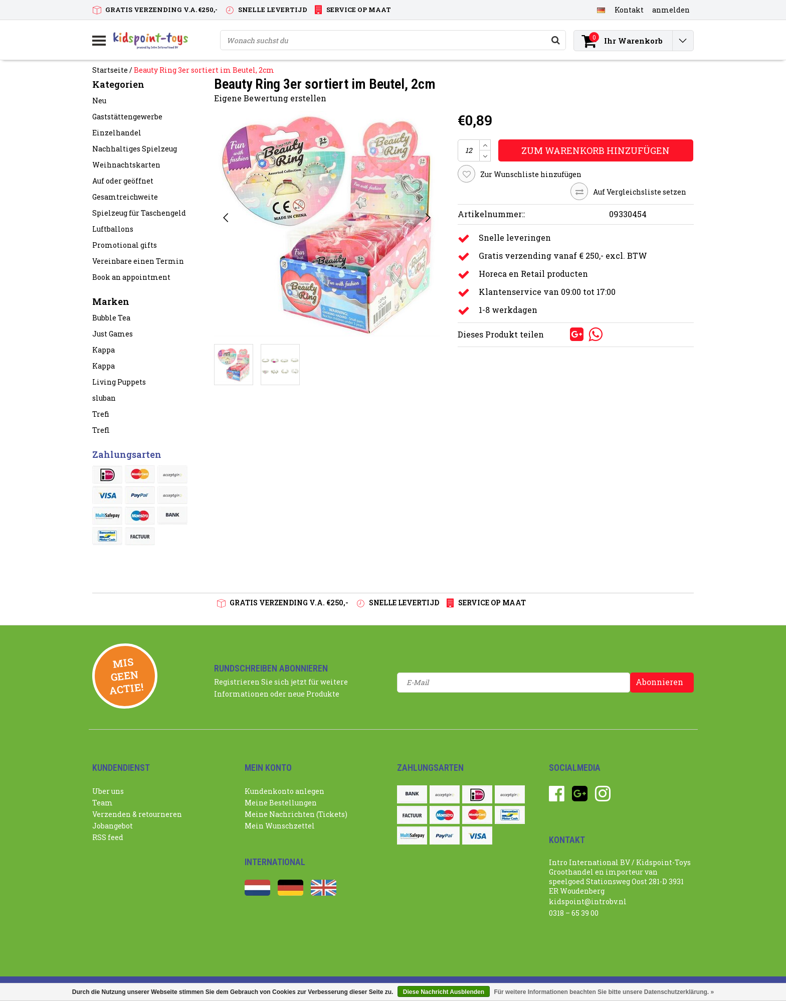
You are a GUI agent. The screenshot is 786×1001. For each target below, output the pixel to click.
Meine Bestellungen (281, 802)
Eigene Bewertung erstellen (270, 98)
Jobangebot (112, 825)
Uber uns (108, 791)
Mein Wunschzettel (280, 825)
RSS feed (107, 837)
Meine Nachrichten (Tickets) (296, 814)
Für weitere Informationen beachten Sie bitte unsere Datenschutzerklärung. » (604, 991)
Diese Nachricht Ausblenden (443, 991)
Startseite (110, 70)
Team (102, 802)
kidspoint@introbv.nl (588, 901)
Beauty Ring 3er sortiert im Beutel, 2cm (204, 70)
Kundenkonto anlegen (284, 791)
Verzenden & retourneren (137, 814)
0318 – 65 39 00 (574, 913)
